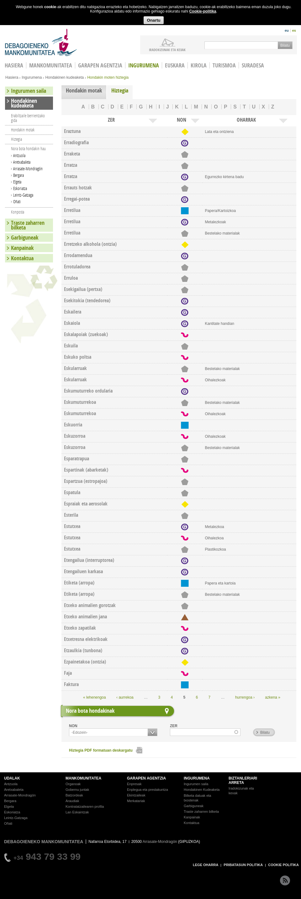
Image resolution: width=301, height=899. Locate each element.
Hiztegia (119, 90)
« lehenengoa (94, 697)
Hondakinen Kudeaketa (201, 789)
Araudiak (72, 801)
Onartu (153, 20)
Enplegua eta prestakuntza (147, 789)
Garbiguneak (24, 237)
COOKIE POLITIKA (283, 865)
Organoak (73, 784)
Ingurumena (143, 65)
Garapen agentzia (100, 65)
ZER (173, 726)
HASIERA (14, 65)
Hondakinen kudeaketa (64, 77)
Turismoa (224, 65)
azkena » (272, 697)
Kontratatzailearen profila (85, 806)
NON (73, 726)
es (294, 30)
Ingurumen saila (28, 91)
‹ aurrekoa (125, 697)
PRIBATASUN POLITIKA (243, 865)
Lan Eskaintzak (77, 812)
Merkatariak (136, 801)
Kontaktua (22, 258)
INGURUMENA (197, 778)
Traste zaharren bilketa (28, 225)
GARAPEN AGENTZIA (146, 778)
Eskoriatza (20, 188)
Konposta (17, 212)
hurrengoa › (245, 697)
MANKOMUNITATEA (83, 778)
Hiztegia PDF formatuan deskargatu (101, 750)
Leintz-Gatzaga (23, 195)
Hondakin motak (84, 90)
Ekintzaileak (136, 795)
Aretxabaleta (21, 162)
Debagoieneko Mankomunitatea (41, 42)
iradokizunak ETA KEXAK (167, 49)
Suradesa (253, 65)
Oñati (17, 201)
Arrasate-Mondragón (28, 169)
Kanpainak (22, 248)
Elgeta (17, 182)
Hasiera (11, 77)
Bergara (18, 175)
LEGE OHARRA (205, 865)
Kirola (199, 65)
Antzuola (19, 155)
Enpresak (134, 784)
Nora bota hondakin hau (28, 148)
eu (287, 30)
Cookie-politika (202, 11)
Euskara (175, 65)
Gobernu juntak (77, 789)
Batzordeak (74, 795)
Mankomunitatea (50, 65)
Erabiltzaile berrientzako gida (28, 118)
